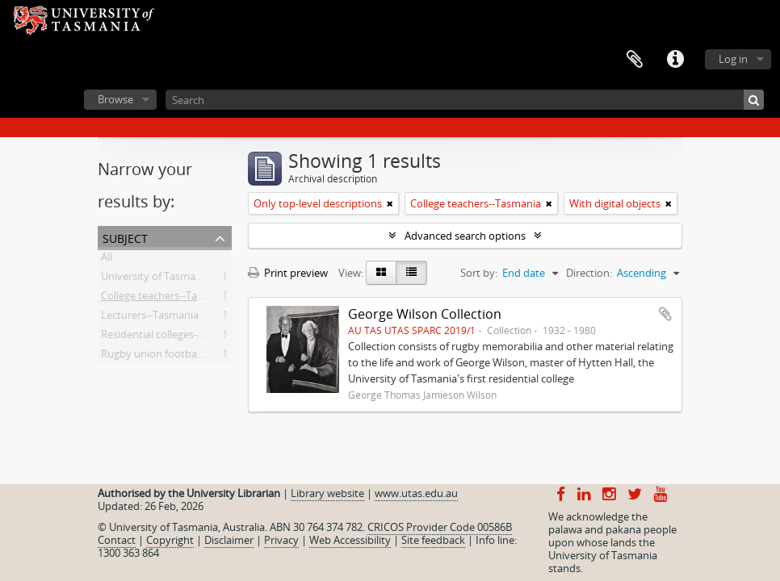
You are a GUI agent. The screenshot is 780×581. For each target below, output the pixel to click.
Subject (125, 237)
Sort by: (478, 272)
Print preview (288, 272)
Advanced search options (465, 235)
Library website (327, 493)
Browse (115, 99)
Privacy (281, 540)
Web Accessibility (350, 540)
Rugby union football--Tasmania (177, 356)
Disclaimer (229, 540)
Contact (117, 540)
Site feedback (433, 540)
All (106, 260)
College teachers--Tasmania (166, 298)
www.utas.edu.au (416, 493)
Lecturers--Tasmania (150, 318)
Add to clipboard (665, 314)
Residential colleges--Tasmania (173, 337)
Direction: (589, 272)
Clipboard (634, 60)
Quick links (675, 60)
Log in (733, 59)
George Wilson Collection (424, 314)
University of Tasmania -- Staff (172, 279)
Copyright (170, 540)
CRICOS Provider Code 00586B (439, 527)
